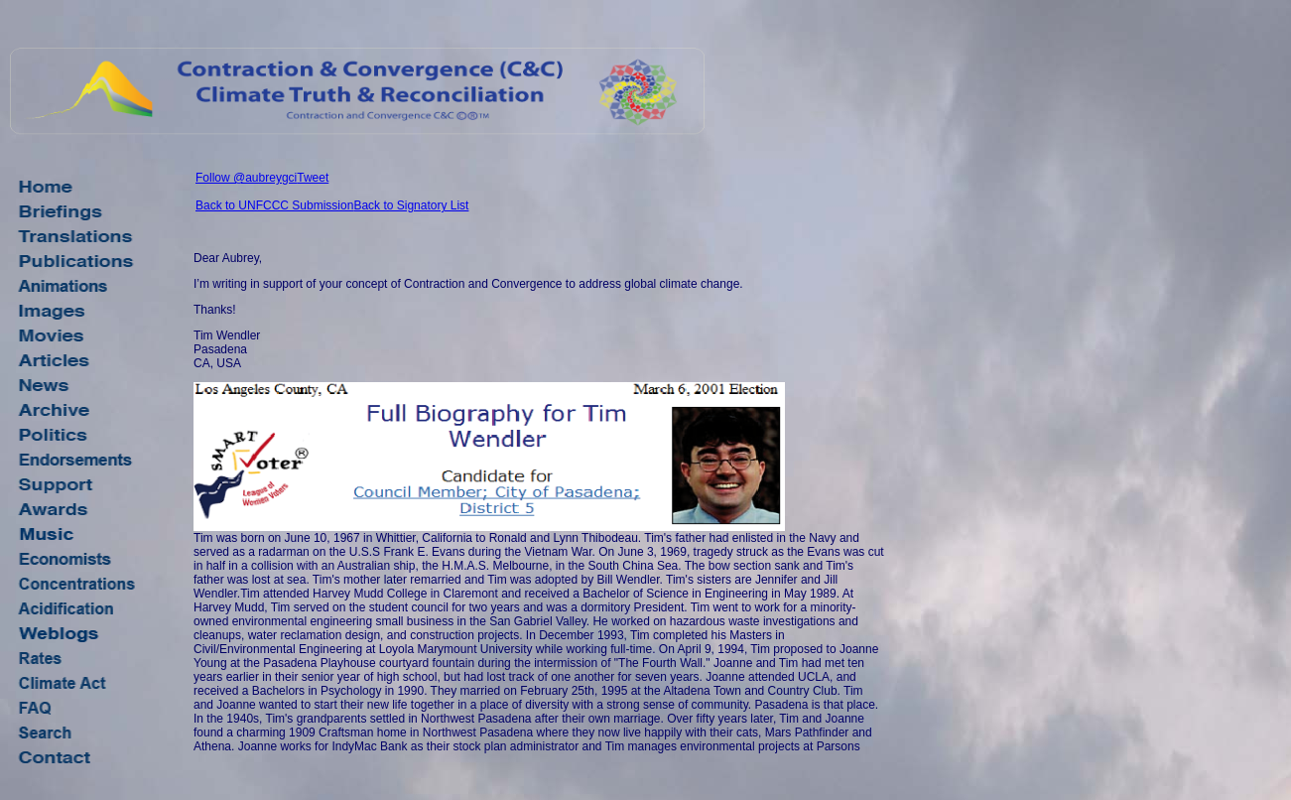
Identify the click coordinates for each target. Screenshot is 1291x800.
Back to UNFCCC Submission (274, 205)
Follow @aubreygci (246, 178)
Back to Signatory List (410, 205)
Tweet (312, 178)
